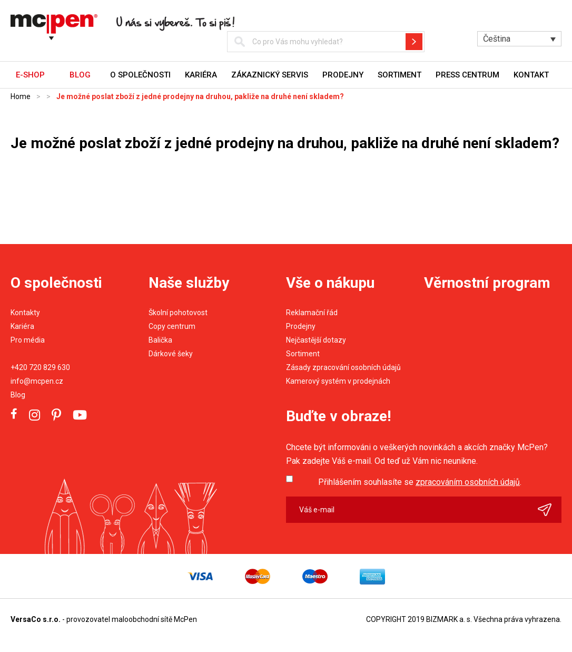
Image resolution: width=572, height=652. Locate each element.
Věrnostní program (487, 282)
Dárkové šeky (171, 353)
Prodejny (342, 75)
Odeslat (549, 510)
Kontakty (25, 312)
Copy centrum (172, 326)
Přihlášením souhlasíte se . (419, 482)
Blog (18, 395)
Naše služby (189, 282)
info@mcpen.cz (37, 381)
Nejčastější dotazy (316, 340)
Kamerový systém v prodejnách (338, 381)
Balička (160, 340)
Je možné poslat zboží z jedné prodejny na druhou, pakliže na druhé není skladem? (200, 96)
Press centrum (467, 75)
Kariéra (201, 75)
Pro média (28, 340)
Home (21, 96)
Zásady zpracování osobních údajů (343, 367)
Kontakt (531, 75)
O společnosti (140, 75)
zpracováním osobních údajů (468, 482)
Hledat (414, 41)
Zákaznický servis (269, 75)
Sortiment (399, 75)
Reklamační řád (312, 312)
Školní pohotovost (178, 312)
